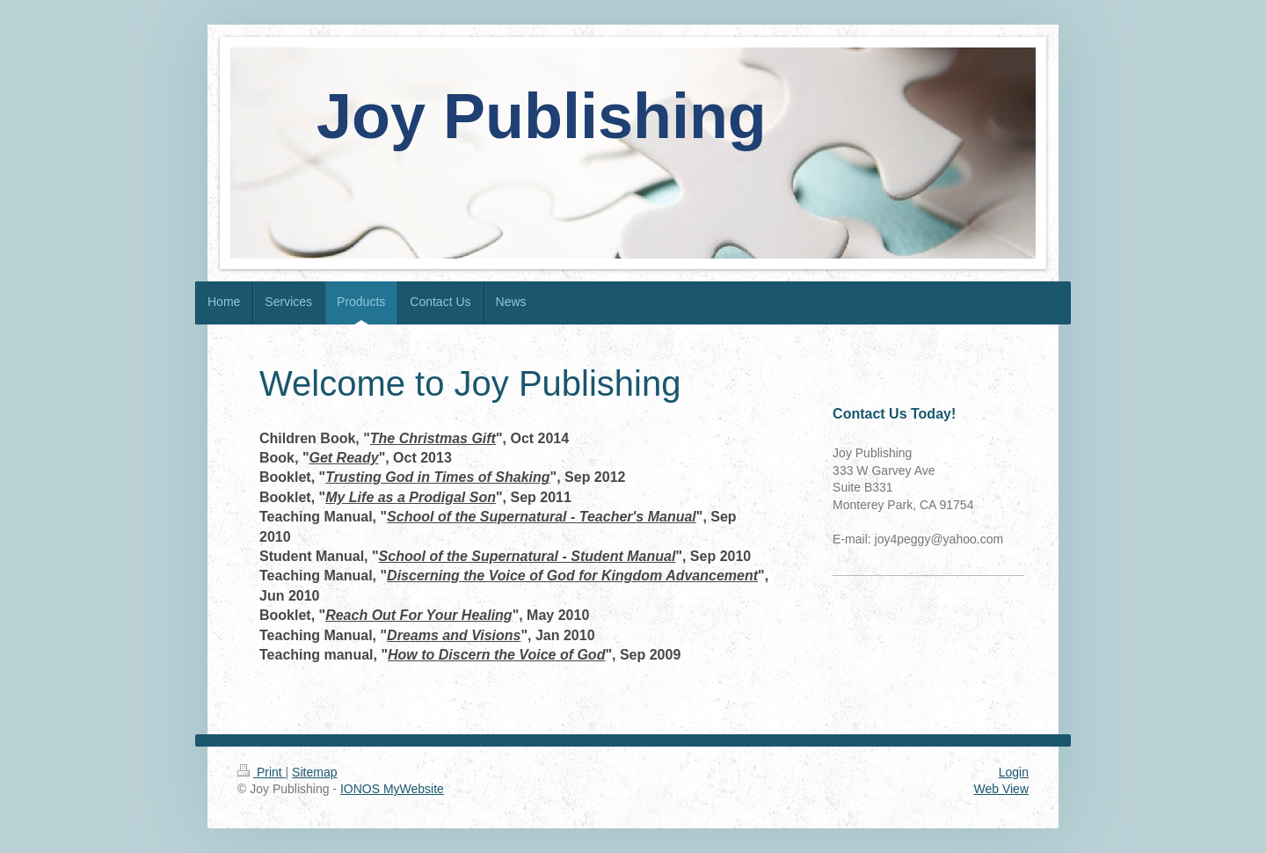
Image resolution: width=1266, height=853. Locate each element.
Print (261, 772)
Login (1014, 772)
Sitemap (314, 772)
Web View (1001, 789)
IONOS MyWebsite (392, 789)
